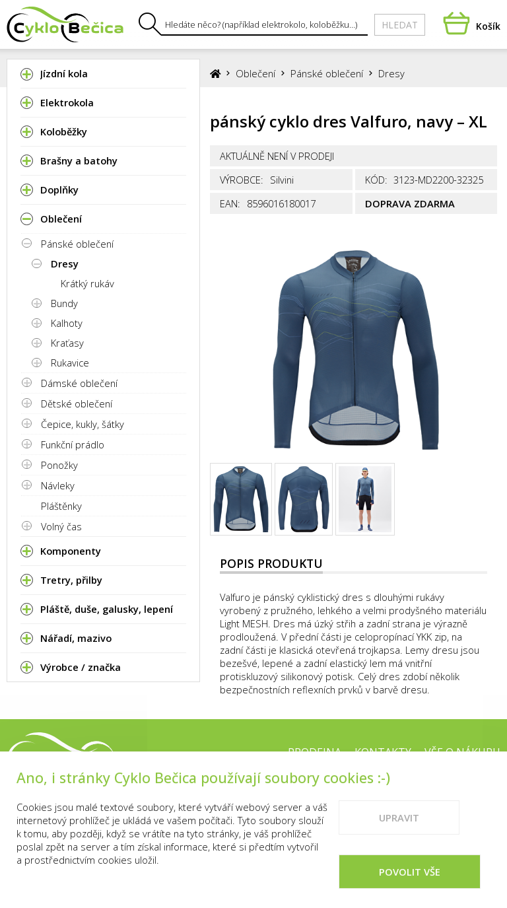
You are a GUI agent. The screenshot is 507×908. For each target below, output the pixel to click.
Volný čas (61, 526)
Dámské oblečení (79, 383)
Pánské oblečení (77, 243)
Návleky (58, 485)
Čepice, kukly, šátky (82, 424)
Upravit (399, 828)
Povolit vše (409, 883)
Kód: (376, 179)
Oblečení (255, 73)
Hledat (400, 24)
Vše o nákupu (462, 752)
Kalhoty (67, 323)
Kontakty (383, 752)
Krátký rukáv (87, 283)
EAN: (230, 203)
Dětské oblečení (76, 403)
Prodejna (314, 752)
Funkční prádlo (72, 444)
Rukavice (70, 362)
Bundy (64, 303)
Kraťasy (67, 342)
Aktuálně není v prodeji (277, 155)
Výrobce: (241, 179)
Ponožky (59, 464)
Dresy (65, 263)
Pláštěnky (61, 505)
